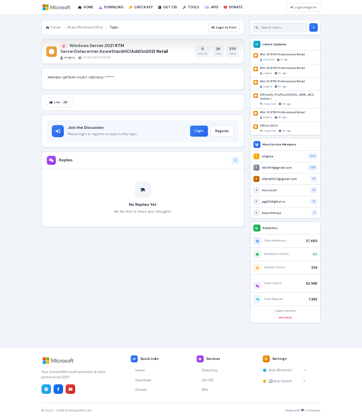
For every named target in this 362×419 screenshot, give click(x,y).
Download (143, 380)
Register (222, 131)
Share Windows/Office (85, 27)
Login (199, 131)
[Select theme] (287, 381)
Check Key (210, 370)
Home (140, 370)
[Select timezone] (287, 370)
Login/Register (303, 7)
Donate (141, 390)
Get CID (208, 380)
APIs (205, 390)
